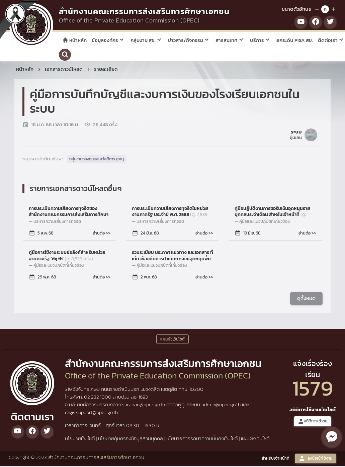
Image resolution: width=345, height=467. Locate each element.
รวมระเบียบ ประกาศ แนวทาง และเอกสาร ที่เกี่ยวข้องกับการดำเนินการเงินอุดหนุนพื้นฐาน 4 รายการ (172, 257)
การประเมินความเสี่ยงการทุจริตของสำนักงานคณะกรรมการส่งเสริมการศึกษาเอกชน (68, 213)
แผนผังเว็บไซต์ (255, 439)
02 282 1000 (98, 398)
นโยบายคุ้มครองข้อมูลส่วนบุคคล (130, 439)
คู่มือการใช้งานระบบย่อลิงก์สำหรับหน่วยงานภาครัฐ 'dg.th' (67, 257)
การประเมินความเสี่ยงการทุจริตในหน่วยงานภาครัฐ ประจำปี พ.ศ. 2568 (170, 213)
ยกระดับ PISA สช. (294, 40)
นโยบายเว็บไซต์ (80, 439)
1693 (143, 398)
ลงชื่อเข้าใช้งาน (315, 459)
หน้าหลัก (74, 40)
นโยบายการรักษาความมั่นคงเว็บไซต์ (202, 439)
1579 (312, 389)
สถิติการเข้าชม (312, 422)
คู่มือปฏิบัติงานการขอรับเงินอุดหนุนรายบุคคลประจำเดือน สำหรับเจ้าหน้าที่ (272, 213)
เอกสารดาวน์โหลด (64, 70)
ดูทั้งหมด (306, 299)
